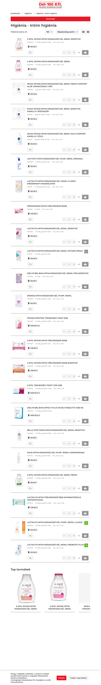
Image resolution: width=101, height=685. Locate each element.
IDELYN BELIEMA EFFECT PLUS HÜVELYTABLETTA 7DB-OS (56, 410)
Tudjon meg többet (78, 678)
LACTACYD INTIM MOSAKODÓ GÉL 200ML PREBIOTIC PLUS (53, 548)
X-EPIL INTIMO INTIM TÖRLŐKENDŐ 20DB (48, 343)
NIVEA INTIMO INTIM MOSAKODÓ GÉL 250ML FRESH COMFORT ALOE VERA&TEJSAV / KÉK (58, 85)
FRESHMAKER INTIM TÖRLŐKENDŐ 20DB (48, 206)
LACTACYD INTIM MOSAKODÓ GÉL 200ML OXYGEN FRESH (56, 251)
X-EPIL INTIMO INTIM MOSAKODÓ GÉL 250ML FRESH (53, 477)
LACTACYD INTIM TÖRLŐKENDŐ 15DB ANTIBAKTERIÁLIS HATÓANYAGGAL (55, 501)
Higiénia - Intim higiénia (46, 13)
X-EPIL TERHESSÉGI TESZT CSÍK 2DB (45, 388)
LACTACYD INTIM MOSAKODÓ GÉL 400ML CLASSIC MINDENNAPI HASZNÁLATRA (52, 182)
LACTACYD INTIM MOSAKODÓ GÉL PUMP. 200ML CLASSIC (56, 525)
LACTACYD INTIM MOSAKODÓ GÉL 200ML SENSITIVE (53, 228)
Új (86, 525)
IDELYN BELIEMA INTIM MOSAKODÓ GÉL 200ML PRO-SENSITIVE (54, 274)
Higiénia (28, 13)
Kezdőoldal (15, 13)
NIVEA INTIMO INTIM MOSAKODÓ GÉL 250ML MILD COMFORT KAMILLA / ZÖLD (57, 135)
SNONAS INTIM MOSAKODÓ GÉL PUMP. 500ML (50, 298)
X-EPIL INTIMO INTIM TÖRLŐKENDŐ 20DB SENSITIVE (53, 365)
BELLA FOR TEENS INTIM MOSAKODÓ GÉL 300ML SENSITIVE (57, 433)
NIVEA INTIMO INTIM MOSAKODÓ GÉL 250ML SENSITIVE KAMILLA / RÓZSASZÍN (55, 110)
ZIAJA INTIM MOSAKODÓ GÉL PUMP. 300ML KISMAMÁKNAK (57, 455)
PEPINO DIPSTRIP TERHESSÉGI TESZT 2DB (48, 321)
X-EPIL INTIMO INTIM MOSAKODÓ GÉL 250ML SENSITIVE (55, 39)
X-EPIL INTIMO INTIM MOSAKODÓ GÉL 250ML (49, 61)
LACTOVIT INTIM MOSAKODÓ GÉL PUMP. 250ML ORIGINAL (56, 159)
